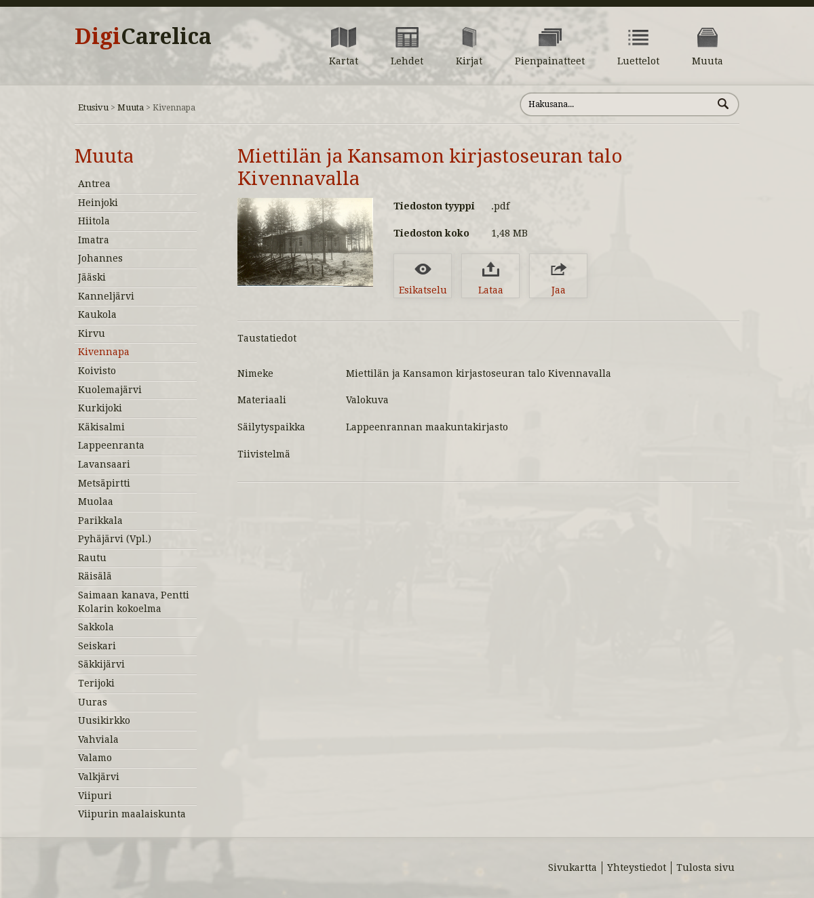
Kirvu (91, 333)
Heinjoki (98, 202)
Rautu (92, 557)
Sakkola (96, 626)
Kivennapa (104, 351)
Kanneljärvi (106, 296)
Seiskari (97, 645)
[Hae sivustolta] (616, 104)
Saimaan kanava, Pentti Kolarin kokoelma (133, 602)
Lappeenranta (111, 445)
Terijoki (96, 683)
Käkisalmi (101, 427)
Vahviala (98, 739)
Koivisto (97, 370)
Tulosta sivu (705, 867)
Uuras (92, 702)
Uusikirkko (104, 720)
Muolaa (95, 501)
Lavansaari (104, 464)
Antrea (94, 183)
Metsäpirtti (104, 483)
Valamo (95, 757)
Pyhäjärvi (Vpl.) (114, 538)
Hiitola (94, 221)
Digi (143, 36)
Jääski (92, 277)
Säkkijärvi (101, 664)
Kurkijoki (100, 408)
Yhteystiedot (636, 867)
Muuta (130, 107)
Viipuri (95, 795)
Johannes (100, 258)
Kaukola (97, 314)
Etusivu (93, 107)
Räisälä (95, 576)
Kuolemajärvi (110, 389)
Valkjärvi (98, 776)
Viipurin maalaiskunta (132, 814)
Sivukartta (572, 867)
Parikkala (100, 520)
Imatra (93, 239)
